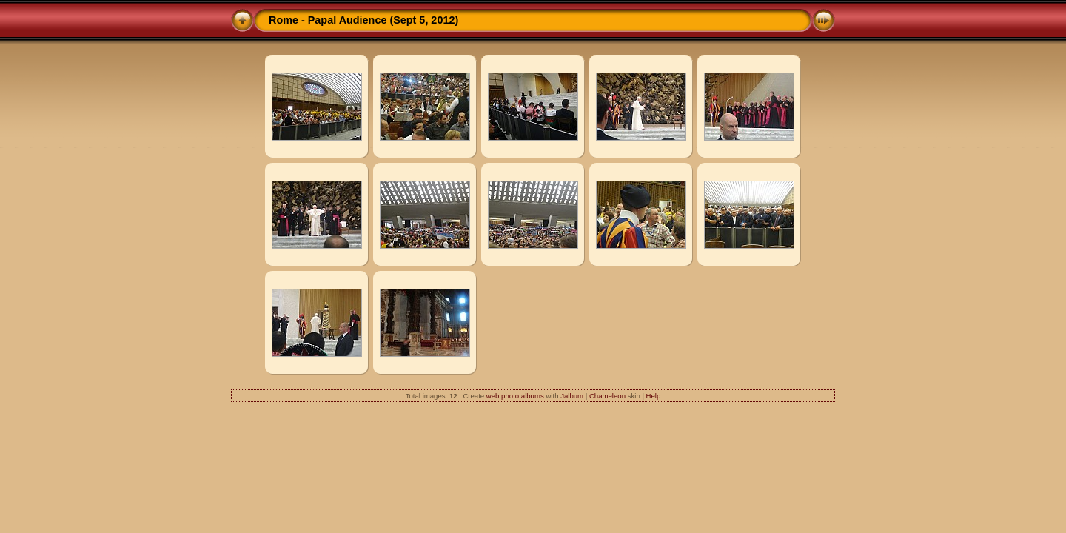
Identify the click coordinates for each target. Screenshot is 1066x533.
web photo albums (515, 396)
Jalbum (571, 396)
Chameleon (607, 396)
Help (653, 396)
